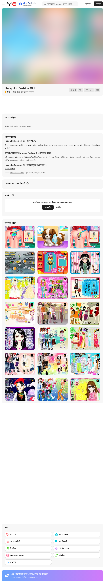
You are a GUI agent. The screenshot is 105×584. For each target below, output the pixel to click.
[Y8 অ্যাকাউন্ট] (28, 541)
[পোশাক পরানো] (76, 548)
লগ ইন (87, 4)
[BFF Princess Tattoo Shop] (20, 237)
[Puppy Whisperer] (52, 237)
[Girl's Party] (20, 313)
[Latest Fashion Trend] (52, 389)
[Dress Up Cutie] (85, 262)
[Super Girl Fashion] (85, 313)
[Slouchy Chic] (52, 364)
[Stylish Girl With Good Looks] (20, 389)
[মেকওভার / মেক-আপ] (28, 555)
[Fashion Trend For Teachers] (52, 313)
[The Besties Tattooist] (85, 237)
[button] (10, 168)
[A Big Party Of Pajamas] (85, 364)
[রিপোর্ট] (89, 90)
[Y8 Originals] (76, 534)
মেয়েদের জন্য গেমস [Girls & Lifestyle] (17, 173)
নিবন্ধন (98, 4)
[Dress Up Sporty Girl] (20, 364)
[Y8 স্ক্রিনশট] (76, 541)
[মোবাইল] (76, 555)
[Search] (44, 3)
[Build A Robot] (20, 262)
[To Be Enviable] (85, 389)
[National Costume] (85, 338)
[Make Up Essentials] (20, 338)
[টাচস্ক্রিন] (28, 548)
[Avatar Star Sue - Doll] (52, 262)
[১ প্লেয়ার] (28, 562)
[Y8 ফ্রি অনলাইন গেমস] (11, 4)
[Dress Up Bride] (20, 288)
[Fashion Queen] (85, 288)
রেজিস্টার (47, 207)
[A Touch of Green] (52, 288)
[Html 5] (28, 534)
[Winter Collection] (52, 338)
